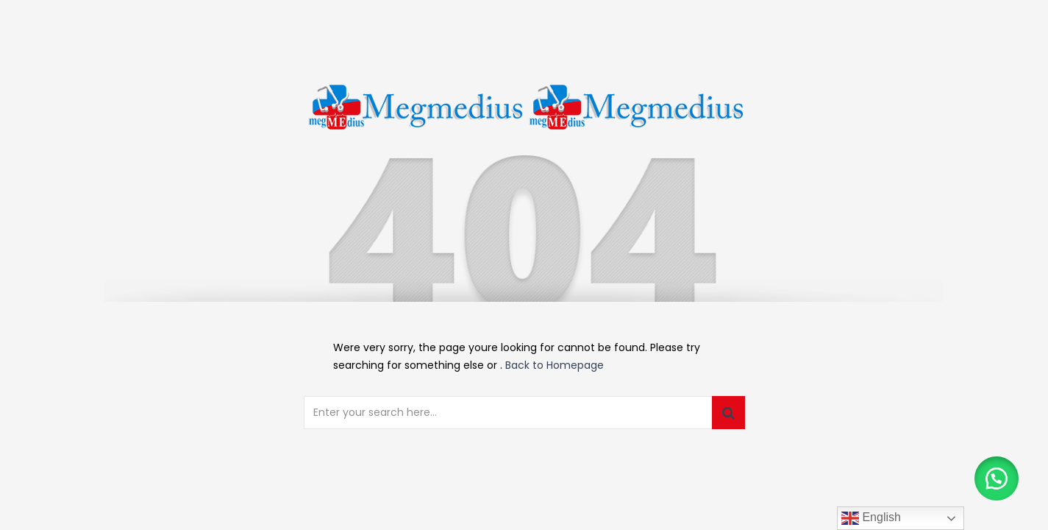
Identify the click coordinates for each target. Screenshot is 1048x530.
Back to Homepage (554, 365)
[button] (996, 478)
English (871, 518)
